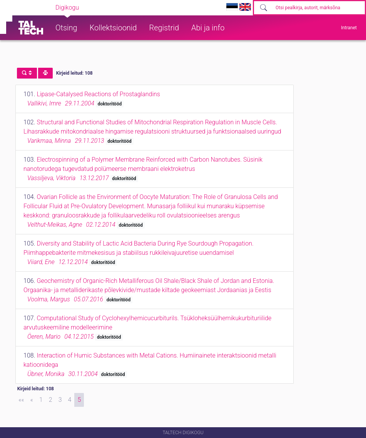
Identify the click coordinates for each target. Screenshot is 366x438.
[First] (21, 400)
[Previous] (31, 400)
